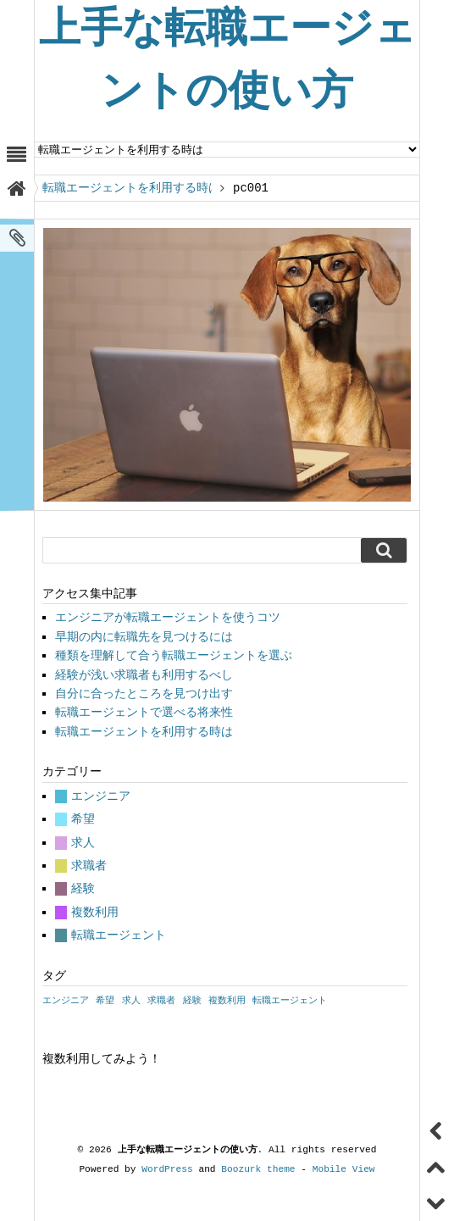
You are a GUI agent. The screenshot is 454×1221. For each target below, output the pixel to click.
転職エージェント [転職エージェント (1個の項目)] (289, 1001)
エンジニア (100, 796)
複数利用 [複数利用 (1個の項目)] (227, 1001)
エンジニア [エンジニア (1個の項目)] (65, 1001)
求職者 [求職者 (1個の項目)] (161, 1001)
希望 (83, 819)
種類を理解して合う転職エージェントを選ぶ (173, 655)
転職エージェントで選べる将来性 (144, 712)
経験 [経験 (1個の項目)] (192, 1001)
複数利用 (95, 912)
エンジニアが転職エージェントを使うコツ (167, 617)
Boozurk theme (258, 1169)
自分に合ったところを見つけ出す (144, 693)
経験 (83, 888)
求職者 (89, 865)
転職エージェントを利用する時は (127, 188)
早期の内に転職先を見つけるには (144, 637)
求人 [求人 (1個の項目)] (131, 1001)
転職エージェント (118, 935)
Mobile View (344, 1169)
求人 (83, 843)
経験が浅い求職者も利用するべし (144, 675)
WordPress (166, 1169)
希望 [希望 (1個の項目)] (105, 1001)
